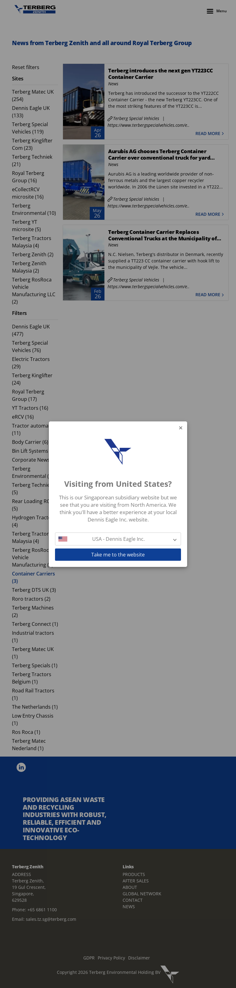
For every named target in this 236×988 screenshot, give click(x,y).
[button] (118, 539)
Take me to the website (118, 554)
